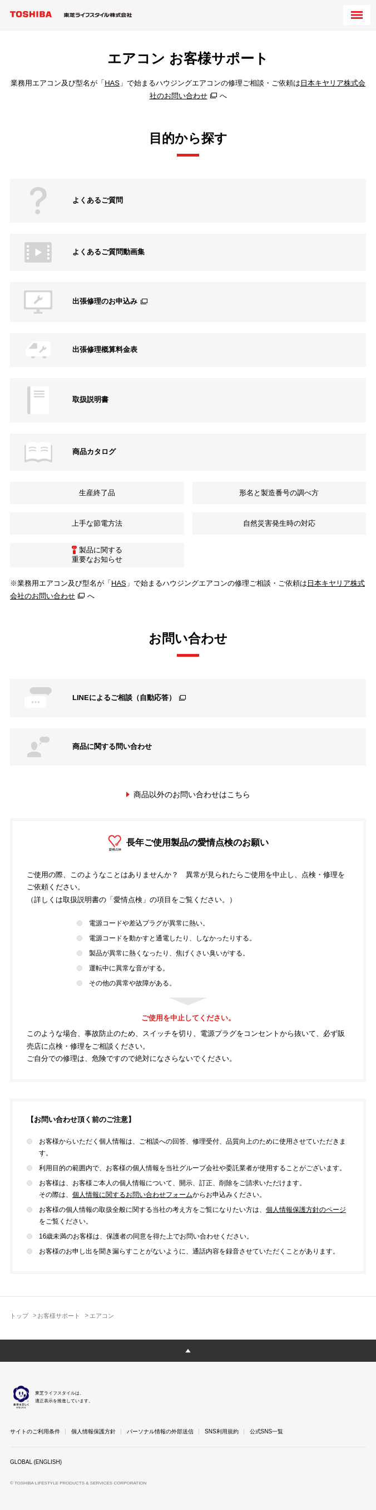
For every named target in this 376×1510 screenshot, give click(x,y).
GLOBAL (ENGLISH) (36, 1462)
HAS (112, 83)
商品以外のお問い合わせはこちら (191, 794)
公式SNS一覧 (267, 1431)
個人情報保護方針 (93, 1431)
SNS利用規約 (222, 1431)
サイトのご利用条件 (35, 1431)
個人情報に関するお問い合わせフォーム (132, 1195)
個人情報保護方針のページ (306, 1210)
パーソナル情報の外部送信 (160, 1431)
